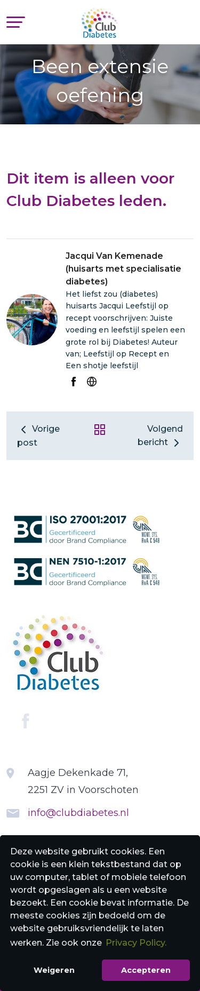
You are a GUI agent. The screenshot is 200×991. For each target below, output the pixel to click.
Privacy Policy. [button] (136, 943)
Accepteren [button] (146, 970)
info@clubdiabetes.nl (78, 813)
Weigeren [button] (54, 970)
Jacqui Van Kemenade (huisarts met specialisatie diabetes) (123, 269)
